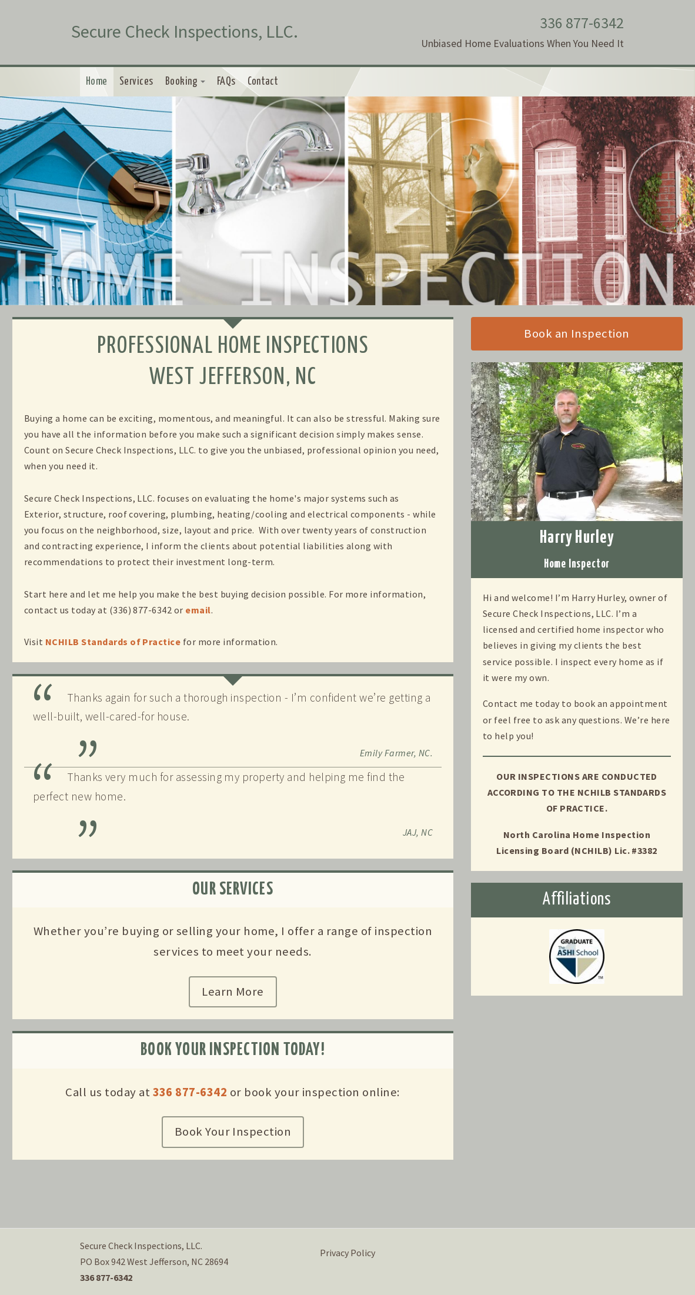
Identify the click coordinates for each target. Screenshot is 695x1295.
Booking (185, 81)
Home (97, 81)
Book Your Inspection (233, 1131)
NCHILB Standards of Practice (113, 642)
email (197, 610)
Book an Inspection (577, 333)
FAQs (226, 81)
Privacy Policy (347, 1253)
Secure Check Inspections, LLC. (184, 31)
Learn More (233, 991)
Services (136, 81)
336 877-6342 (582, 23)
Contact (263, 81)
